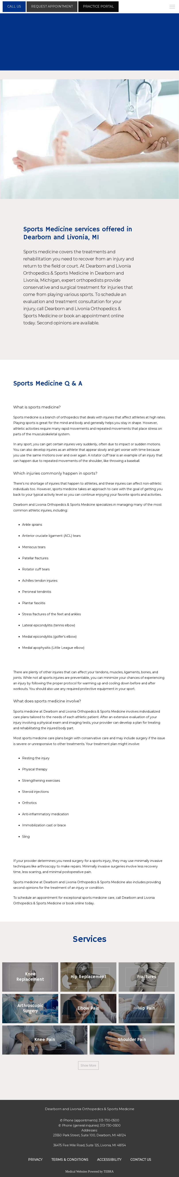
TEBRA (109, 1171)
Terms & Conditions (69, 1160)
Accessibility (109, 1160)
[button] (172, 7)
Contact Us (140, 1160)
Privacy (35, 1160)
